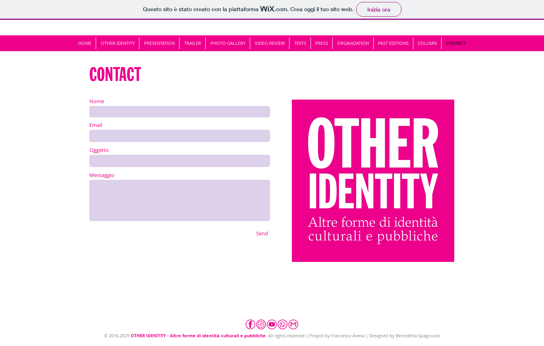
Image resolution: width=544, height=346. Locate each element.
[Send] (262, 233)
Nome (96, 101)
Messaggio (101, 175)
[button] (393, 43)
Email (95, 125)
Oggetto (99, 150)
